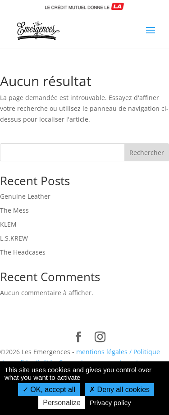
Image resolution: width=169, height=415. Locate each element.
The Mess (14, 210)
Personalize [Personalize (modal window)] (62, 402)
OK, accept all (49, 389)
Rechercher (146, 152)
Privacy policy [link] (110, 402)
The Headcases (23, 252)
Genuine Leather (25, 196)
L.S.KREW (14, 238)
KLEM (8, 224)
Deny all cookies (119, 389)
